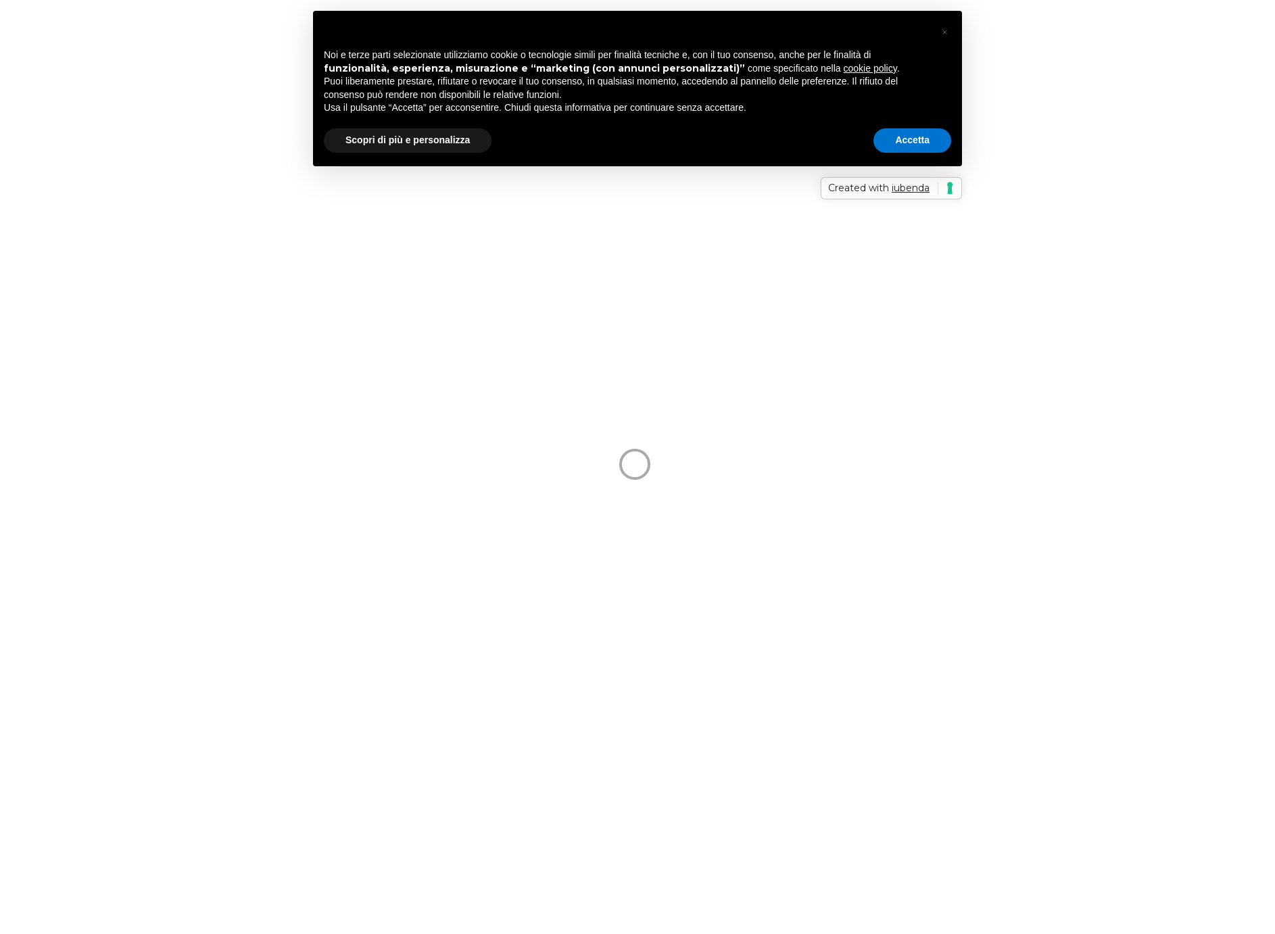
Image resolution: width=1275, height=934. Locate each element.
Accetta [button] (912, 139)
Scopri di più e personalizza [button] (407, 139)
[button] (944, 32)
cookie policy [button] (870, 68)
